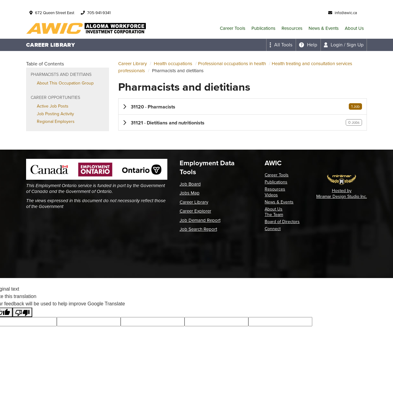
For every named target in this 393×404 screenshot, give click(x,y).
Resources (292, 28)
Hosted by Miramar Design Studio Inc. (341, 193)
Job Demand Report (200, 220)
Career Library (132, 63)
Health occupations (173, 63)
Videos (271, 195)
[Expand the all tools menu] (281, 45)
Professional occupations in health (232, 63)
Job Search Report (198, 229)
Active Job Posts (52, 106)
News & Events (324, 28)
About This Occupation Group (65, 83)
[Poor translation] (22, 312)
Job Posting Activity (55, 114)
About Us (354, 28)
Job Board (190, 184)
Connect (273, 229)
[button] (243, 106)
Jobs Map (190, 193)
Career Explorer (195, 211)
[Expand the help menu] (308, 45)
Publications (263, 28)
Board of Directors (282, 221)
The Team (274, 214)
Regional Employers (56, 121)
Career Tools (232, 28)
